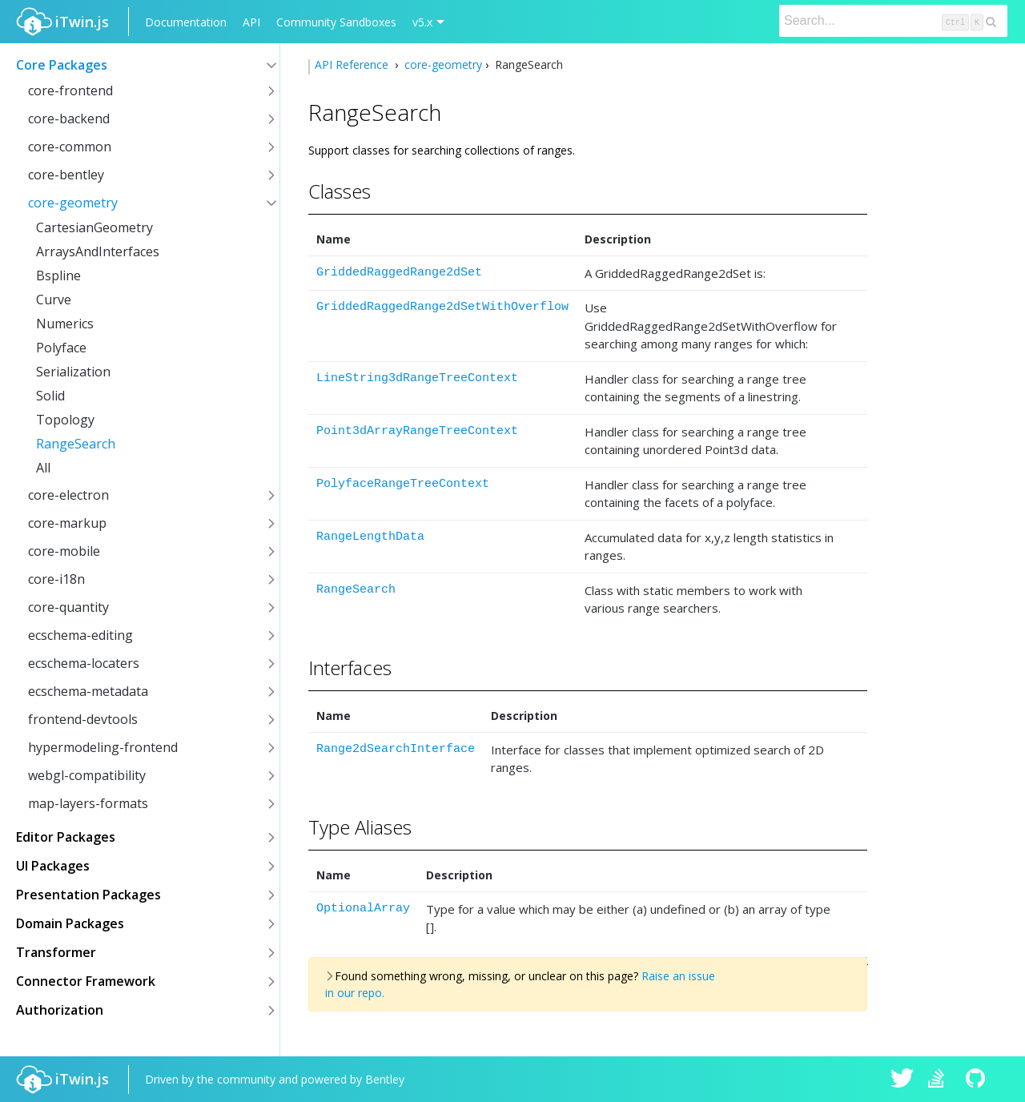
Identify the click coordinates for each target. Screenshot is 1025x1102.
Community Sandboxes (336, 22)
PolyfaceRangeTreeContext (402, 484)
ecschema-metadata (88, 691)
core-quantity (68, 607)
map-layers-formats (88, 803)
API (251, 22)
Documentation (186, 22)
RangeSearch (75, 443)
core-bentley (66, 174)
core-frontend (70, 90)
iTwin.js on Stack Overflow (940, 1079)
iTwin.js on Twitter (902, 1079)
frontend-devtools (83, 719)
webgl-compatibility (87, 775)
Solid (50, 395)
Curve (53, 299)
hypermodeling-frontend (103, 747)
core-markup (67, 523)
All (43, 468)
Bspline (58, 275)
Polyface (61, 347)
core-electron (68, 495)
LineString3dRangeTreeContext (417, 378)
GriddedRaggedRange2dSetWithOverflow (442, 307)
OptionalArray (363, 908)
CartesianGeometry (94, 227)
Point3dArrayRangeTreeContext (417, 431)
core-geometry (73, 202)
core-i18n (56, 579)
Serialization (73, 371)
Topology (65, 419)
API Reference (353, 64)
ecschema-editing (80, 635)
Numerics (65, 323)
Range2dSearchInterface (395, 749)
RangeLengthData (370, 537)
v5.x (422, 22)
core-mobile (64, 551)
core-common (69, 146)
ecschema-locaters (83, 663)
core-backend (69, 118)
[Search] (893, 21)
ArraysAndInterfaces (97, 251)
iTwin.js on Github (978, 1079)
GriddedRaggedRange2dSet (399, 273)
